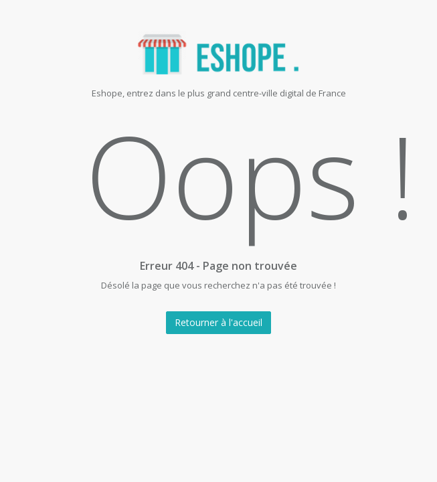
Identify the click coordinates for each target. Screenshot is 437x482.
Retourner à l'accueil (218, 322)
